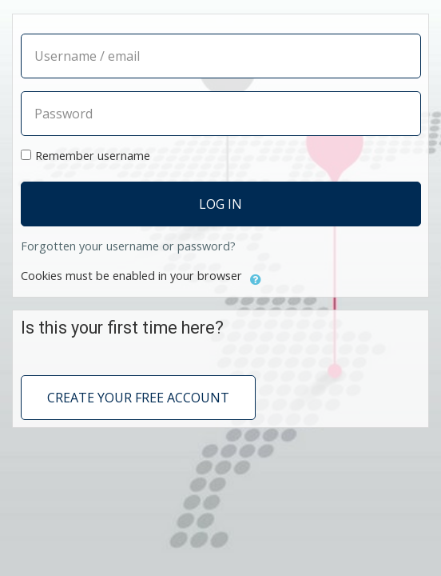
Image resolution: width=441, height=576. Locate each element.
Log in (220, 204)
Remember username (92, 155)
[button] (255, 277)
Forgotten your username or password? (128, 246)
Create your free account (138, 397)
